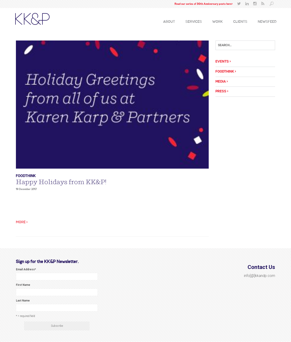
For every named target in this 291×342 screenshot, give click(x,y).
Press (221, 91)
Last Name (23, 300)
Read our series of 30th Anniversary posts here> (204, 4)
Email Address (26, 269)
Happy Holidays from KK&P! (61, 182)
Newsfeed (267, 22)
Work (217, 22)
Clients (240, 22)
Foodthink (26, 176)
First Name (23, 284)
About (169, 22)
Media (221, 82)
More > (22, 222)
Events (222, 61)
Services (194, 22)
